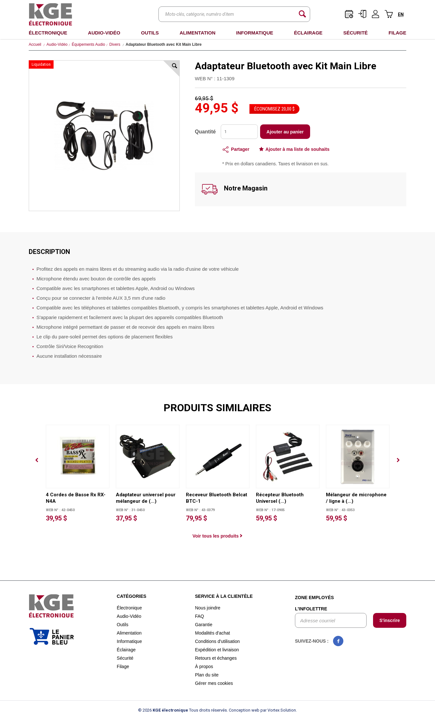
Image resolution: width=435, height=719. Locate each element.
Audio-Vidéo (104, 32)
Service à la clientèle (224, 596)
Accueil (35, 44)
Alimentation (197, 32)
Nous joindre (207, 607)
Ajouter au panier (285, 131)
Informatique (254, 32)
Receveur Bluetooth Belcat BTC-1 (216, 498)
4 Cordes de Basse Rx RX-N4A (76, 498)
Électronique (48, 32)
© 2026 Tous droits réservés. (183, 710)
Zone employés (314, 597)
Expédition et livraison (217, 649)
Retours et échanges (216, 658)
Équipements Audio (88, 44)
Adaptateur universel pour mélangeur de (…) (146, 498)
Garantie (203, 624)
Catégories (132, 596)
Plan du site (206, 674)
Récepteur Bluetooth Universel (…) (280, 498)
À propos (204, 666)
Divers (114, 44)
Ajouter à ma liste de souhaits (297, 149)
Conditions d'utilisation (217, 641)
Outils (150, 32)
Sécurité (355, 32)
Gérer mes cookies (214, 683)
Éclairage (308, 32)
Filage (397, 32)
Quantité (205, 131)
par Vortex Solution (278, 710)
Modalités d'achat (212, 633)
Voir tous (218, 536)
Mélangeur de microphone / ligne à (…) (356, 498)
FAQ (199, 616)
